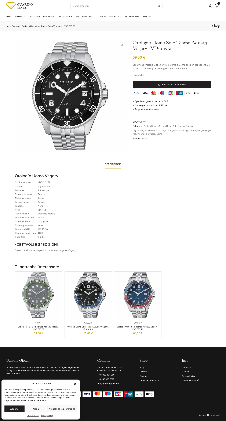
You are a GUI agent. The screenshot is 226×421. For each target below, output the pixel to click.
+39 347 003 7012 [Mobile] (105, 379)
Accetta (14, 408)
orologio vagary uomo (151, 134)
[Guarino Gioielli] (19, 6)
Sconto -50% (132, 16)
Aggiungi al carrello (174, 84)
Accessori (64, 16)
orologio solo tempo (147, 130)
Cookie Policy (33, 415)
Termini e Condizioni (149, 380)
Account (143, 376)
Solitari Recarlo (85, 16)
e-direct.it (215, 415)
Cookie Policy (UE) (190, 380)
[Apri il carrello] (217, 6)
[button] (75, 383)
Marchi (147, 16)
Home (9, 16)
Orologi (33, 16)
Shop (142, 367)
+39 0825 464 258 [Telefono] (105, 375)
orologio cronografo (191, 130)
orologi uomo (173, 130)
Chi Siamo (186, 367)
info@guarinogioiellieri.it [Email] (108, 383)
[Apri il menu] (203, 6)
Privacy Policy (47, 415)
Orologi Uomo (150, 126)
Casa (100, 16)
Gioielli (19, 16)
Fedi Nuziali (49, 16)
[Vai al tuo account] (210, 6)
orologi (162, 130)
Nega (36, 408)
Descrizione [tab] (113, 164)
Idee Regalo (115, 16)
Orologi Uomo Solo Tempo (171, 126)
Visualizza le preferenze (62, 408)
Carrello (143, 371)
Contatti (185, 371)
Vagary (145, 138)
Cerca (159, 6)
